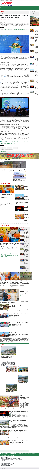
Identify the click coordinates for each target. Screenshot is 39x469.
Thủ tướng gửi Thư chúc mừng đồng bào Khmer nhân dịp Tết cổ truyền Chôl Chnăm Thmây (14, 283)
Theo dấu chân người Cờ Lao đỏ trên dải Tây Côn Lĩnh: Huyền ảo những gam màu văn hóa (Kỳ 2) (26, 262)
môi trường (5, 76)
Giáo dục (31, 7)
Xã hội (17, 7)
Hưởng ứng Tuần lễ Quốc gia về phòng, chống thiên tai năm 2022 (19, 180)
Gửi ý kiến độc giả (3, 151)
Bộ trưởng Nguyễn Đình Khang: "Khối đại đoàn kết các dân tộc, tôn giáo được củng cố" (7, 196)
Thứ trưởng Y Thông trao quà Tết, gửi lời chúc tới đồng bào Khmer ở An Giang (37, 40)
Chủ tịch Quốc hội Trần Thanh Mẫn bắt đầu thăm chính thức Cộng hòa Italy (36, 58)
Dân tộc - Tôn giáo (6, 7)
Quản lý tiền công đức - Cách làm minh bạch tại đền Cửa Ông (7, 357)
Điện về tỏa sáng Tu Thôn (10, 391)
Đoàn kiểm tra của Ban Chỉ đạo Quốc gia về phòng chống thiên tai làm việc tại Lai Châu (13, 34)
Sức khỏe (34, 7)
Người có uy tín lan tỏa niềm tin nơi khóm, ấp (18, 430)
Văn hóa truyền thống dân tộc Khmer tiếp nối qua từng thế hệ (26, 236)
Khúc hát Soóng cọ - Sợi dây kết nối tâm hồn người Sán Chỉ (23, 373)
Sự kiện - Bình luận (5, 13)
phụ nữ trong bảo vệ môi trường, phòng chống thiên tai (7, 149)
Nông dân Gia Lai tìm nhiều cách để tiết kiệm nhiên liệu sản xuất (26, 250)
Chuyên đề (6, 455)
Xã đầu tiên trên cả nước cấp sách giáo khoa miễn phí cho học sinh (26, 245)
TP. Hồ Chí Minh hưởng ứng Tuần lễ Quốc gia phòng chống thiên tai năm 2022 (15, 29)
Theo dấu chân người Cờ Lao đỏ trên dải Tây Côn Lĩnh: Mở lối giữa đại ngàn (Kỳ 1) (26, 268)
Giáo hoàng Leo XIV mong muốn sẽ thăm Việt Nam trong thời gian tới (36, 46)
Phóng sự (15, 7)
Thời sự (3, 7)
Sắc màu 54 (10, 7)
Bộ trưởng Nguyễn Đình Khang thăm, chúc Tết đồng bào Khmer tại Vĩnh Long (26, 231)
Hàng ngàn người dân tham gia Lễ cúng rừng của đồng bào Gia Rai (36, 52)
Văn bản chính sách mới (12, 13)
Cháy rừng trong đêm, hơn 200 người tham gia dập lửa (26, 209)
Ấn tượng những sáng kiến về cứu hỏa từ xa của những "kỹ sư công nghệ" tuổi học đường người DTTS (26, 255)
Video (2, 344)
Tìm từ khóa (33, 13)
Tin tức (10, 307)
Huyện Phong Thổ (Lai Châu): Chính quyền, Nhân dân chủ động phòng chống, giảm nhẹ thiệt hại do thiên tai (6, 170)
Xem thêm (14, 451)
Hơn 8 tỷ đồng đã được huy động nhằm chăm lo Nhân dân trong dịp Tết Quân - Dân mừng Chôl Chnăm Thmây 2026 (18, 334)
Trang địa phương (2, 455)
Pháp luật (23, 7)
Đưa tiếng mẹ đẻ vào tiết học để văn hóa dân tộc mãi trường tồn (11, 373)
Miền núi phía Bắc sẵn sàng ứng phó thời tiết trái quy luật (19, 170)
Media (10, 423)
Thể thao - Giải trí (12, 455)
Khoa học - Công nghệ (27, 7)
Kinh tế (13, 7)
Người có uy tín (11, 431)
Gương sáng (20, 7)
